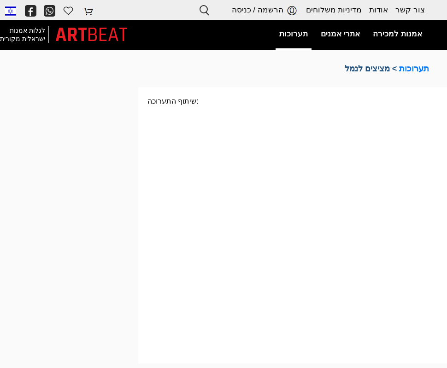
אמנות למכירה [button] (397, 33)
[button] (10, 10)
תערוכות (414, 68)
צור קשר (410, 10)
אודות (378, 10)
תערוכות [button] (293, 33)
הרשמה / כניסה (265, 10)
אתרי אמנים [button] (340, 33)
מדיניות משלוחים (334, 10)
